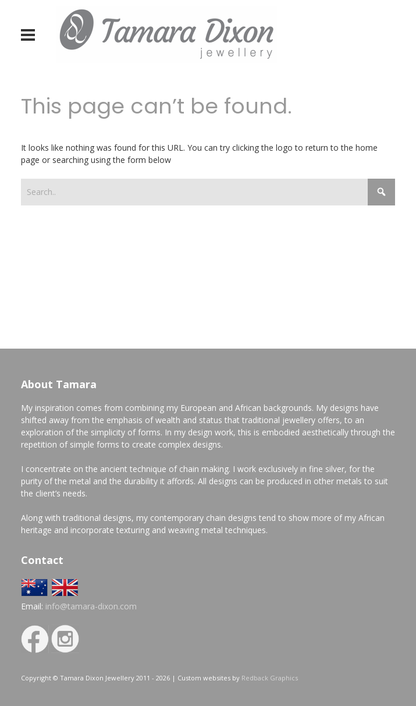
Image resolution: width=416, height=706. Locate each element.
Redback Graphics (269, 677)
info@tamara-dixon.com (91, 606)
